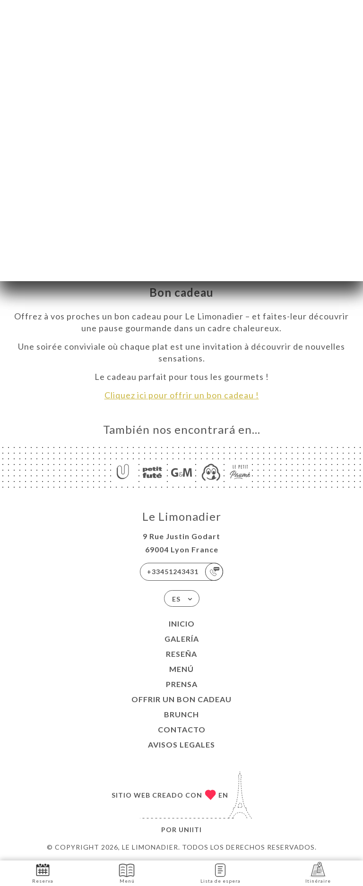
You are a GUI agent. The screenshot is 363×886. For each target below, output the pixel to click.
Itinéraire (318, 872)
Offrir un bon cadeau (181, 699)
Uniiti (190, 830)
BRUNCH (181, 714)
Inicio (182, 623)
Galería (181, 638)
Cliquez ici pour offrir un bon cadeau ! (181, 395)
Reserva (42, 872)
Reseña (181, 653)
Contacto (182, 729)
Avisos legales (181, 744)
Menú (181, 668)
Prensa (182, 684)
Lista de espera (220, 872)
